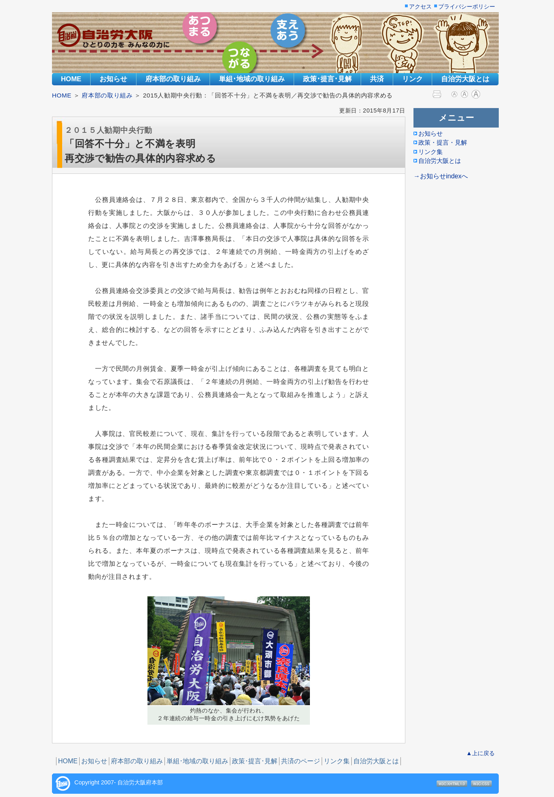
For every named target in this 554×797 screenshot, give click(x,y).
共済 (377, 79)
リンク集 (337, 761)
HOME (71, 79)
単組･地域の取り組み (252, 79)
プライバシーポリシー (466, 7)
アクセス (420, 7)
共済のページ (300, 761)
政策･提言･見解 (327, 79)
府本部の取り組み (173, 79)
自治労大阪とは (465, 79)
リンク (412, 79)
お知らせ (113, 79)
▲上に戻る (480, 753)
